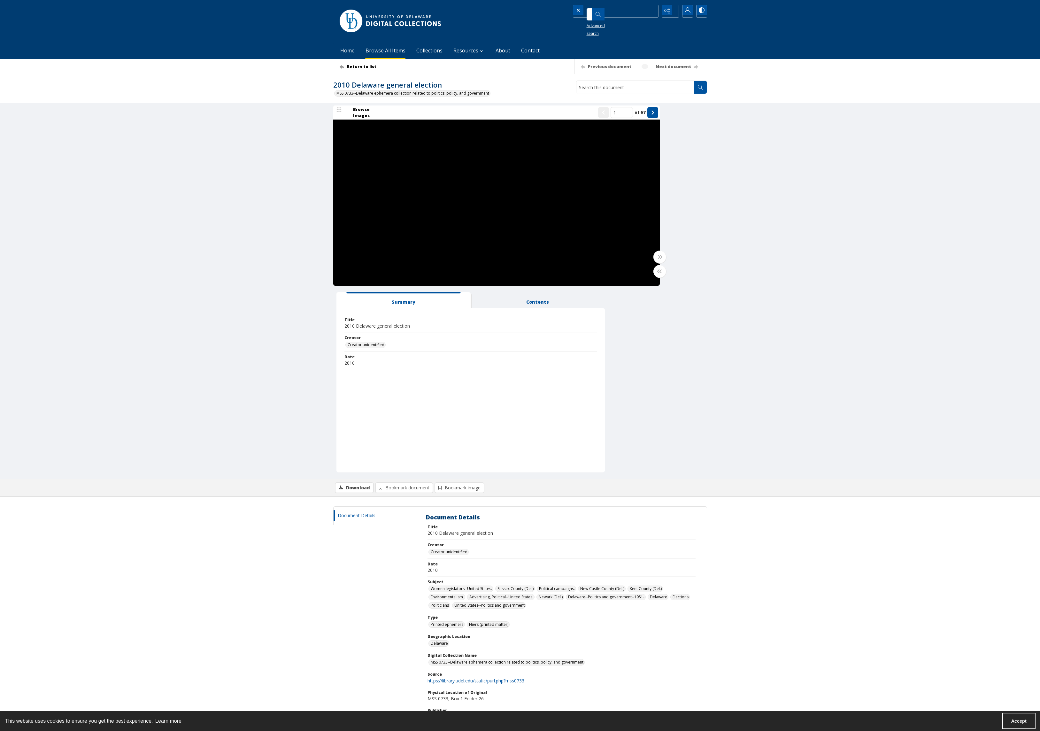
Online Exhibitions (543, 681)
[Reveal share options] (669, 11)
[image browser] (357, 116)
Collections (429, 50)
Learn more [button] (168, 721)
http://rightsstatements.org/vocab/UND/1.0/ (528, 552)
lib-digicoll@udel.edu (452, 688)
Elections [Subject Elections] (681, 414)
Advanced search (594, 22)
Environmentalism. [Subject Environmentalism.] (447, 414)
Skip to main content (33, 4)
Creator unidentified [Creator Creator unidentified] (615, 162)
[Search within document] (700, 87)
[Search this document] (635, 87)
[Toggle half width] (582, 275)
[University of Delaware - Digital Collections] (391, 21)
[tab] (616, 117)
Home (347, 50)
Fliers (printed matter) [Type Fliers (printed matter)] (488, 441)
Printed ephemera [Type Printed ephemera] (447, 441)
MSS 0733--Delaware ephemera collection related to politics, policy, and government (412, 93)
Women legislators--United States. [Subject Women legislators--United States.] (461, 406)
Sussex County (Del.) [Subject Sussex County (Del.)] (515, 406)
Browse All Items (385, 50)
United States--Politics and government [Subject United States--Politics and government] (489, 422)
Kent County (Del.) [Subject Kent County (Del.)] (646, 406)
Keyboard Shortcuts (33, 4)
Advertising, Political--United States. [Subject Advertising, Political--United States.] (501, 414)
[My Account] (685, 11)
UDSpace (535, 665)
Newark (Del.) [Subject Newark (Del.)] (551, 414)
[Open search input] (653, 11)
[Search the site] (606, 11)
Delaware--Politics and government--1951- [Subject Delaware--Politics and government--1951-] (606, 414)
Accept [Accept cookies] (1019, 721)
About (503, 50)
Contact (530, 50)
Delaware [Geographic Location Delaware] (439, 460)
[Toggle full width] (582, 260)
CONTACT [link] (442, 652)
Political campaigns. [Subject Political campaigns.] (557, 406)
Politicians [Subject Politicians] (440, 422)
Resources (629, 688)
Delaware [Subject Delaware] (658, 414)
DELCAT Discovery (543, 673)
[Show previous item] (526, 116)
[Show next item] (575, 116)
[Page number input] (544, 116)
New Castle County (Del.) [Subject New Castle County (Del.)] (602, 406)
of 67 (562, 116)
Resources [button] (469, 50)
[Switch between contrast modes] (701, 11)
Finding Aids (538, 688)
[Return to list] (361, 66)
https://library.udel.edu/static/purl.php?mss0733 (476, 498)
